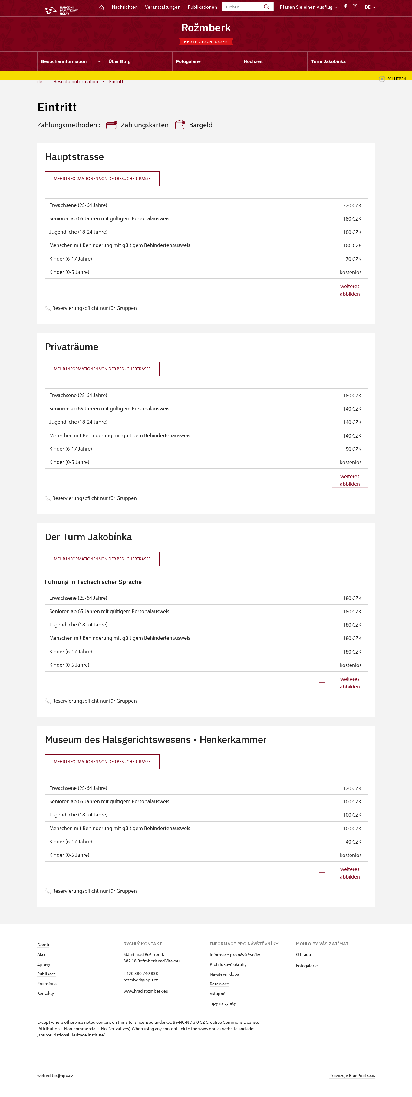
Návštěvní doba (224, 975)
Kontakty (45, 994)
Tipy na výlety (223, 1004)
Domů (43, 946)
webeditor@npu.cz (55, 1077)
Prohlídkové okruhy (228, 966)
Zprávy (43, 965)
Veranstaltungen (162, 7)
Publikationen (202, 7)
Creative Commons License (232, 1023)
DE (370, 7)
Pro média (47, 985)
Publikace (46, 975)
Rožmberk (206, 28)
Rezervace (219, 985)
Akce (42, 956)
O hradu (303, 956)
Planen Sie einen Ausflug (308, 7)
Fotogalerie (307, 967)
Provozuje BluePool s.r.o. (352, 1077)
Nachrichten (125, 7)
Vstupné (218, 995)
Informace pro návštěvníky (235, 956)
